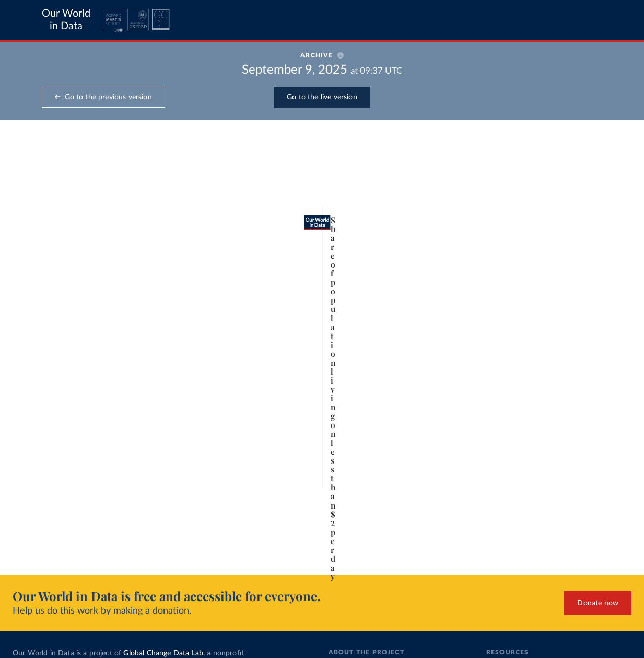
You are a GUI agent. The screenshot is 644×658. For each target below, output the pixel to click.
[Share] (436, 546)
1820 (59, 511)
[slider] (82, 511)
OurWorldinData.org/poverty (66, 551)
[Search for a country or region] (551, 174)
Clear (607, 220)
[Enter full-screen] (457, 546)
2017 (453, 511)
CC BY (119, 551)
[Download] (415, 546)
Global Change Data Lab (163, 653)
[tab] (48, 206)
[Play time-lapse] (34, 511)
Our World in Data (66, 19)
